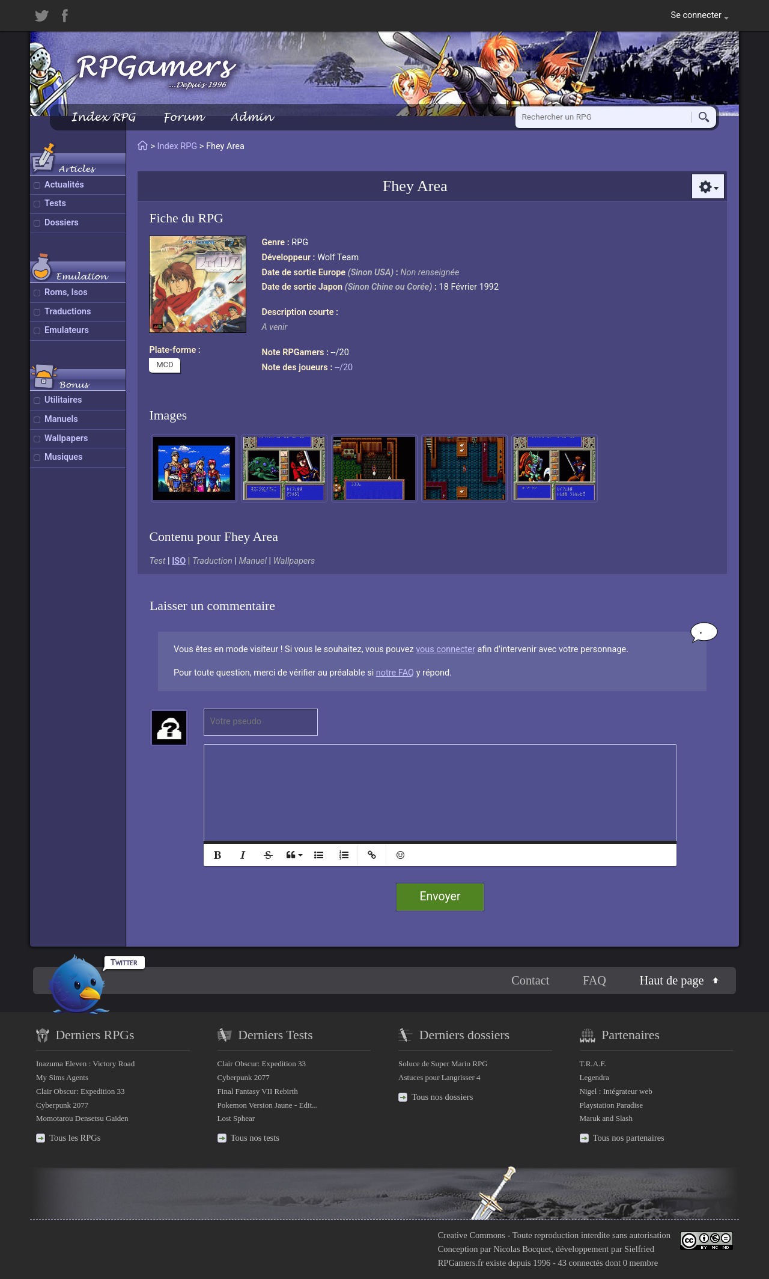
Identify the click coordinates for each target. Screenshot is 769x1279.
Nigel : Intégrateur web (616, 1091)
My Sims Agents (62, 1077)
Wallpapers (66, 438)
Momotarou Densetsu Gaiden (82, 1118)
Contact (530, 980)
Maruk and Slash (606, 1118)
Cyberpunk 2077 (62, 1105)
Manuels (61, 419)
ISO (179, 561)
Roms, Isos (66, 292)
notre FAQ (395, 673)
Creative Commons (471, 1235)
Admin (251, 116)
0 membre (640, 1263)
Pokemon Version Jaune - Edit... (267, 1105)
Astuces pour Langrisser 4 (439, 1077)
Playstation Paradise (611, 1105)
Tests (55, 203)
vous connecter (445, 649)
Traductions (67, 312)
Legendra (594, 1077)
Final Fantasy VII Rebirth (257, 1091)
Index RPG (103, 116)
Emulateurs (66, 330)
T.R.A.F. (593, 1063)
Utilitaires (63, 400)
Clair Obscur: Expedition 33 (80, 1091)
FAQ (594, 980)
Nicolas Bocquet (522, 1249)
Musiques (63, 457)
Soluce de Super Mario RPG (443, 1063)
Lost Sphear (236, 1118)
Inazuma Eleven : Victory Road (85, 1063)
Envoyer (440, 896)
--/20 (344, 367)
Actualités (64, 185)
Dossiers (61, 223)
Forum (182, 116)
